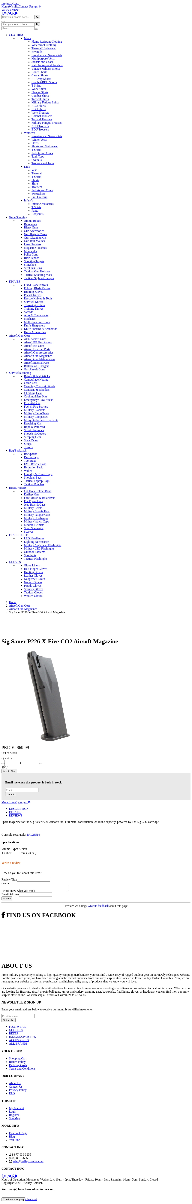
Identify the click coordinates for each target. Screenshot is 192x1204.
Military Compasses (36, 416)
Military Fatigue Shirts (45, 102)
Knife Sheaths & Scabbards (40, 328)
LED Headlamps (34, 538)
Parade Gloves (32, 585)
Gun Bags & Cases (35, 234)
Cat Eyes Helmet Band (37, 491)
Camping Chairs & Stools (39, 386)
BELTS (13, 1034)
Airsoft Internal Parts (36, 362)
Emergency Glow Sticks (38, 399)
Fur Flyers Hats (33, 501)
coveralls (37, 51)
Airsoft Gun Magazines (38, 355)
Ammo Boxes (32, 220)
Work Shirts (39, 88)
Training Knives (34, 308)
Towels (28, 447)
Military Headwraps (36, 518)
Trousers (37, 186)
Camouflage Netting (36, 379)
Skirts (35, 143)
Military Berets (33, 508)
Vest (34, 170)
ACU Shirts (39, 105)
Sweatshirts (38, 193)
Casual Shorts (40, 75)
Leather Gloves (33, 575)
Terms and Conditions (22, 1069)
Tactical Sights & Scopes (39, 278)
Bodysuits (38, 214)
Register (14, 3)
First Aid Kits (32, 403)
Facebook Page (18, 1134)
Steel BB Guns (33, 268)
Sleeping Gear (32, 437)
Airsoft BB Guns (34, 345)
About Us (15, 1084)
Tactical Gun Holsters (37, 271)
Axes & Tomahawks (36, 315)
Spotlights (30, 555)
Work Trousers (40, 112)
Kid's (27, 166)
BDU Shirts (39, 109)
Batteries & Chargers (36, 366)
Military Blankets (34, 410)
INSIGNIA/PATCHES (22, 1038)
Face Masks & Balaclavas (39, 497)
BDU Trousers (40, 129)
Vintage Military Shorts (46, 68)
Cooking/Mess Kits (35, 396)
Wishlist (14, 6)
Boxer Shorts (39, 72)
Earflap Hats (31, 494)
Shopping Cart (17, 1059)
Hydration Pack (33, 467)
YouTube (14, 1141)
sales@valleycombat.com (28, 1162)
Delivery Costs (18, 1066)
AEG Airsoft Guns (35, 339)
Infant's (28, 200)
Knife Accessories (35, 332)
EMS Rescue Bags (35, 464)
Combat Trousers (42, 116)
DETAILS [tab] (15, 812)
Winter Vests (39, 139)
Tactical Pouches (34, 484)
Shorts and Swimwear (45, 146)
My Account (16, 1109)
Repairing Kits (33, 423)
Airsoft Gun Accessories (38, 352)
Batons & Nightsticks (37, 376)
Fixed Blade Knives (36, 284)
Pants (35, 210)
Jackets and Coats (42, 61)
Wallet (28, 470)
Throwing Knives (34, 305)
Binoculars (30, 224)
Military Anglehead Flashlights (42, 545)
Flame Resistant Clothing (47, 41)
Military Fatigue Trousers (47, 122)
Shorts (35, 180)
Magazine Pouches (35, 247)
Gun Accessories (34, 230)
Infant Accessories (43, 203)
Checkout (31, 1200)
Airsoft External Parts (37, 349)
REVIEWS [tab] (15, 815)
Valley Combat (11, 9)
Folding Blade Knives (37, 288)
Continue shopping (13, 1200)
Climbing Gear (33, 393)
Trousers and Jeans (43, 163)
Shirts (35, 183)
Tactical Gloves (33, 592)
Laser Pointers (32, 244)
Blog (12, 1137)
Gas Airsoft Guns (34, 369)
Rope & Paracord (34, 426)
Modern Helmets (34, 524)
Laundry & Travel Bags (38, 474)
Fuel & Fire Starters (36, 406)
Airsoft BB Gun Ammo (38, 342)
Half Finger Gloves (35, 568)
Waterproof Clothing (44, 45)
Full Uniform (39, 197)
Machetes (29, 318)
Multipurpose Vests (43, 58)
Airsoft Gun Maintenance (39, 359)
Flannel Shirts (40, 92)
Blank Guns (31, 227)
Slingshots (30, 264)
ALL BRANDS (18, 1044)
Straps (28, 443)
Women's (29, 132)
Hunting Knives (33, 291)
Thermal (37, 173)
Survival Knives (34, 301)
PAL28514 (33, 834)
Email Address (10, 895)
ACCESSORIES (19, 1041)
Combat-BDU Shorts (44, 82)
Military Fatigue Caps (37, 514)
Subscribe (8, 1021)
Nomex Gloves (33, 582)
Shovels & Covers (35, 433)
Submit (10, 794)
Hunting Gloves (33, 572)
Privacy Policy (18, 1091)
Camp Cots (31, 382)
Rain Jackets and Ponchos (47, 65)
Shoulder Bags (33, 477)
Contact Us (25, 6)
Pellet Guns (31, 254)
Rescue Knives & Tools (38, 298)
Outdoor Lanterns (34, 551)
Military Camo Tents (36, 413)
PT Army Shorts (41, 78)
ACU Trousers (40, 126)
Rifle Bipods (31, 257)
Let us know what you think (18, 891)
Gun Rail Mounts (34, 241)
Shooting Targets (34, 261)
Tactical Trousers (42, 119)
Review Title (9, 879)
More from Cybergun (16, 802)
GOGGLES (16, 1031)
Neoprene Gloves (34, 579)
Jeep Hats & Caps (34, 504)
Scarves (28, 531)
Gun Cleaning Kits (35, 237)
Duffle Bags (31, 457)
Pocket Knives (32, 295)
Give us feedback (98, 906)
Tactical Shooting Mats (38, 274)
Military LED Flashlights (39, 548)
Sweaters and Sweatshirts (47, 55)
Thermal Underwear (44, 48)
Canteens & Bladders (37, 389)
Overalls (37, 159)
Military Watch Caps (36, 521)
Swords (28, 312)
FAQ (12, 1094)
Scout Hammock (34, 430)
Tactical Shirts (40, 99)
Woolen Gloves (33, 595)
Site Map (14, 1119)
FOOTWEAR (17, 1027)
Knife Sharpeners (34, 325)
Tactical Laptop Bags (37, 481)
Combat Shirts (40, 95)
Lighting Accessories (36, 541)
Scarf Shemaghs (34, 528)
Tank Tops (38, 156)
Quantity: (7, 758)
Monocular (30, 251)
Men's (27, 38)
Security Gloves (33, 589)
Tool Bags (30, 460)
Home (5, 6)
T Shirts (36, 85)
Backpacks (30, 453)
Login (5, 3)
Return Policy (17, 1063)
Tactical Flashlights (35, 558)
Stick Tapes (31, 440)
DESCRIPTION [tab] (18, 808)
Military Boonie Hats (37, 511)
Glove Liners (32, 565)
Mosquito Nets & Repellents (41, 420)
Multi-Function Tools (37, 322)
